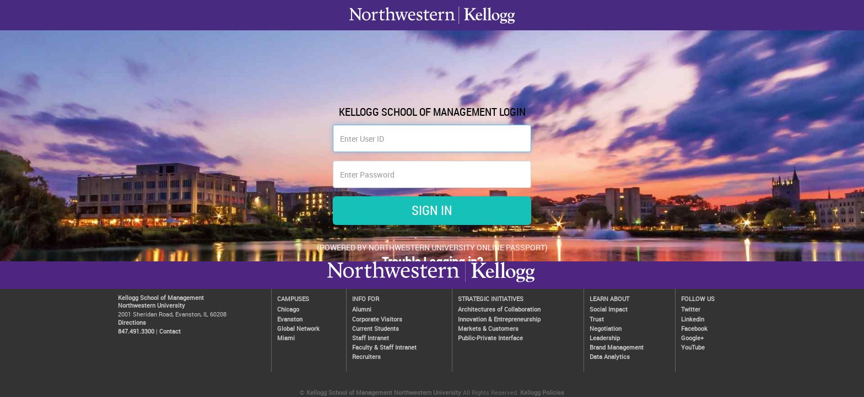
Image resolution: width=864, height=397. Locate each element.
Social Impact (609, 309)
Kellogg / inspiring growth (393, 281)
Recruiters (366, 356)
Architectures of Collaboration (499, 309)
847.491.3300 (136, 331)
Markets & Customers (488, 328)
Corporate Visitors (377, 319)
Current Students (375, 328)
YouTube (693, 347)
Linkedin (692, 319)
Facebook (694, 328)
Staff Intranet (370, 338)
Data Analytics (610, 356)
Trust (597, 319)
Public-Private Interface (490, 338)
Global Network (298, 328)
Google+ (692, 338)
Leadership (605, 338)
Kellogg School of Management (161, 297)
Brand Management (617, 347)
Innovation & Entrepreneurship (499, 319)
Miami (286, 338)
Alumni (361, 309)
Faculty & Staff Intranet (384, 347)
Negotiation (606, 328)
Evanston (290, 319)
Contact (170, 331)
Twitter (690, 309)
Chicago (288, 309)
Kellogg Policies (542, 392)
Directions (132, 322)
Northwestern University (499, 281)
